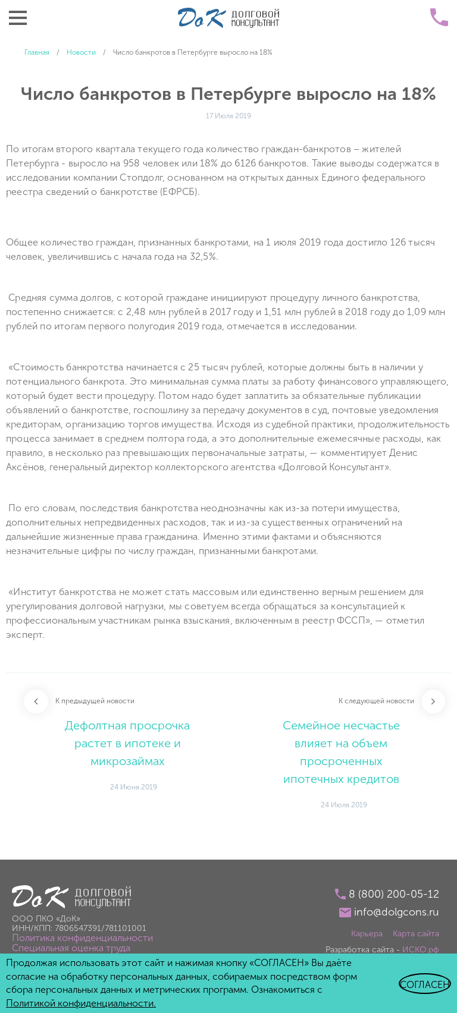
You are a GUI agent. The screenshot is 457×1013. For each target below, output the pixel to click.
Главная (36, 52)
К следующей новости (376, 701)
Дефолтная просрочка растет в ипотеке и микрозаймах (127, 743)
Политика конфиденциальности (82, 937)
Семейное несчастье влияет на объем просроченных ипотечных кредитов (341, 752)
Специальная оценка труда (71, 948)
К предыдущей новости (94, 701)
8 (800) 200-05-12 (394, 894)
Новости (81, 52)
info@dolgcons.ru (396, 911)
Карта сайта (416, 934)
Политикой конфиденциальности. (81, 1003)
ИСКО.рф (420, 950)
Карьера (367, 934)
